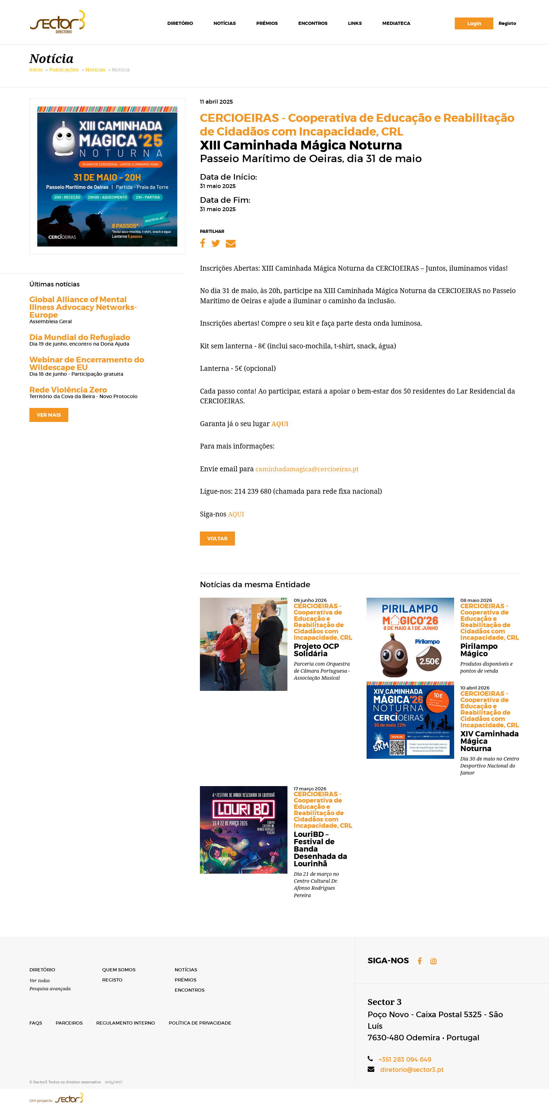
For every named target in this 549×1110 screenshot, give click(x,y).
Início (36, 77)
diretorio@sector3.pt (413, 1068)
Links (354, 24)
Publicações (64, 77)
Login (473, 24)
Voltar (217, 545)
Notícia (121, 77)
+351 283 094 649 (406, 1058)
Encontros (312, 24)
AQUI (280, 430)
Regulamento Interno (129, 1022)
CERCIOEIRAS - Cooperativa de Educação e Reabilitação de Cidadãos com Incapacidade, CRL (357, 132)
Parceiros (71, 1022)
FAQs (36, 1022)
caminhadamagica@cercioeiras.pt (309, 475)
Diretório (179, 24)
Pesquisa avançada (51, 988)
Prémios (266, 24)
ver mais (49, 422)
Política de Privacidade (207, 1022)
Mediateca (396, 24)
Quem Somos (120, 968)
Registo (506, 24)
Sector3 (65, 22)
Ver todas (40, 979)
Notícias (224, 24)
